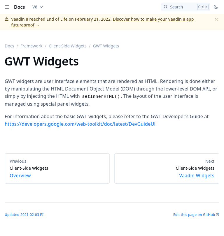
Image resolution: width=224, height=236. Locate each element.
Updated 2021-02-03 (22, 214)
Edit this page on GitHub (194, 214)
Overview (57, 172)
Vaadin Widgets (166, 172)
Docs (19, 7)
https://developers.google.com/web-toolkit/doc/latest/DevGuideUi (80, 124)
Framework (31, 46)
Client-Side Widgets (68, 46)
